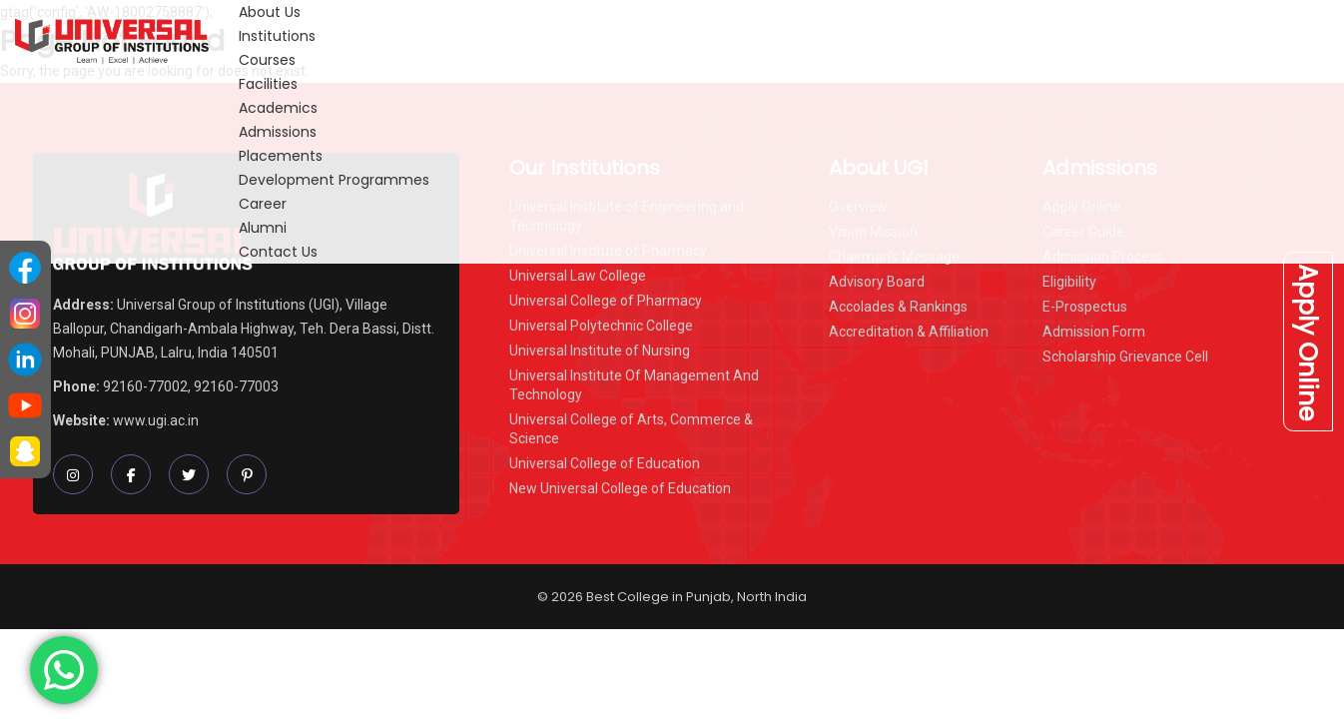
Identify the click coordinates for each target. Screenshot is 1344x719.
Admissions (278, 132)
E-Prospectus (1084, 307)
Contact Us (278, 252)
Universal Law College (577, 276)
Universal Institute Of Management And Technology (634, 384)
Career (263, 204)
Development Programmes (334, 180)
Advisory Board (877, 282)
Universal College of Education (604, 463)
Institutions (277, 36)
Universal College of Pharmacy (605, 301)
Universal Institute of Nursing (599, 351)
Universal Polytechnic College (601, 326)
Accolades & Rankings (898, 307)
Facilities (268, 84)
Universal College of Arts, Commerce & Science (631, 428)
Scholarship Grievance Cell (1125, 356)
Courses (267, 60)
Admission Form (1093, 332)
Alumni (263, 228)
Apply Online (1307, 341)
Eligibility (1069, 282)
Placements (281, 156)
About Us (270, 12)
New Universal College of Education (620, 488)
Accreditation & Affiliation (909, 332)
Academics (278, 108)
